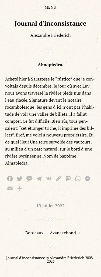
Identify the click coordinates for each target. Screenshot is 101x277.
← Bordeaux (31, 233)
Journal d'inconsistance (50, 23)
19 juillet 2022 (50, 206)
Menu (50, 7)
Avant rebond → (65, 233)
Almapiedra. (51, 65)
